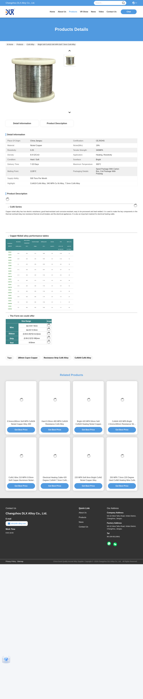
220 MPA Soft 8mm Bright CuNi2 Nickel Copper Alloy (88, 478)
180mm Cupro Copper (28, 358)
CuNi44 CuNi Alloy (83, 358)
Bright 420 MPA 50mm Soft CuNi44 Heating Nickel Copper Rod (88, 423)
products (73, 12)
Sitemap (20, 561)
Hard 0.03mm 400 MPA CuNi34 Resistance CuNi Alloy (55, 422)
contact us (112, 12)
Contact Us (83, 527)
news (93, 12)
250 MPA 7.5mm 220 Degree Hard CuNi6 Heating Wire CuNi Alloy (122, 479)
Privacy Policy (11, 561)
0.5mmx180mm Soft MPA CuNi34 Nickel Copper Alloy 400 (21, 422)
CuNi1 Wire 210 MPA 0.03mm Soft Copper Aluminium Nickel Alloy (21, 479)
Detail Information (22, 123)
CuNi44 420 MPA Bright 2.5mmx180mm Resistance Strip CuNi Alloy (121, 423)
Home (52, 12)
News (81, 522)
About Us (83, 513)
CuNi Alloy (30, 44)
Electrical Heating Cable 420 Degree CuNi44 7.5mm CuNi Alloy (55, 479)
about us (62, 12)
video (101, 12)
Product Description (57, 123)
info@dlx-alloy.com (17, 523)
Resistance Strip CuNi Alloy (56, 358)
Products (20, 44)
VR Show (84, 12)
